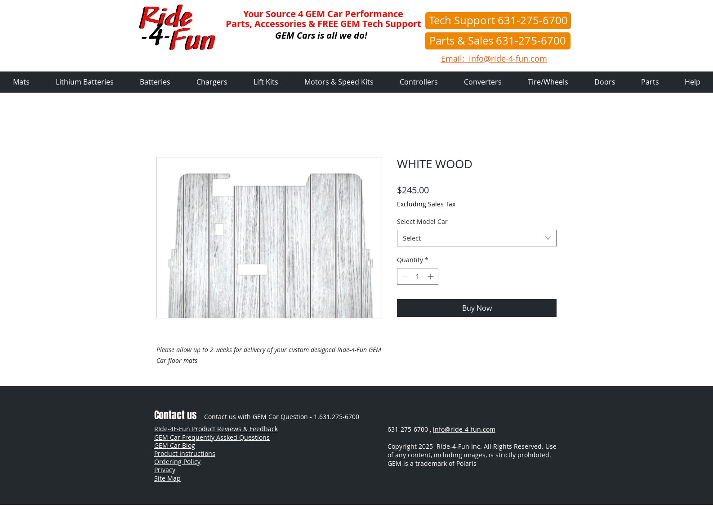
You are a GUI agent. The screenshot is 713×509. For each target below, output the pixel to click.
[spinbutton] (418, 276)
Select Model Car (422, 221)
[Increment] (431, 276)
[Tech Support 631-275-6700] (498, 20)
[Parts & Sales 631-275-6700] (497, 40)
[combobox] (477, 238)
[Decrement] (404, 276)
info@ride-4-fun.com (464, 429)
